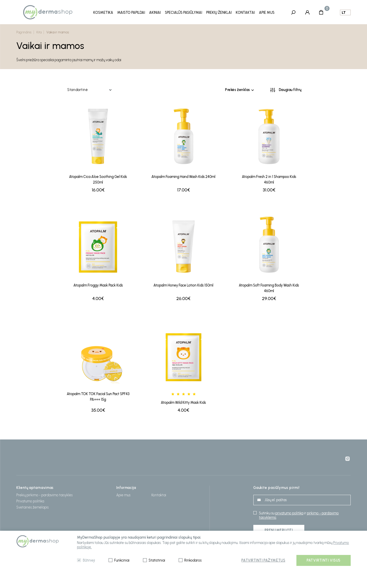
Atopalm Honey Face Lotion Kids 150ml (183, 283)
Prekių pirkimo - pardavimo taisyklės (44, 493)
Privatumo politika (30, 500)
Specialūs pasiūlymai (183, 12)
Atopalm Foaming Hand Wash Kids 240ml (183, 175)
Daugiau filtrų (290, 88)
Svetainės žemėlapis (32, 506)
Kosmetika (103, 12)
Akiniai (155, 12)
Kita (39, 31)
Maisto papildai (131, 12)
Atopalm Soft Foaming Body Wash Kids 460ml (269, 286)
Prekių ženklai (219, 12)
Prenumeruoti (279, 528)
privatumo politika (289, 511)
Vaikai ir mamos (57, 31)
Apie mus (266, 12)
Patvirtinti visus (323, 560)
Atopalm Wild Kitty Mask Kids (183, 401)
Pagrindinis (24, 31)
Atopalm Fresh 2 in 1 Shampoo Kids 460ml (269, 178)
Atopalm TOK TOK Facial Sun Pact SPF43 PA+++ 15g (98, 395)
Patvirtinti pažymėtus (263, 560)
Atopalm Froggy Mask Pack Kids (98, 283)
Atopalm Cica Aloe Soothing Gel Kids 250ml (98, 178)
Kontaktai (245, 12)
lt (344, 12)
